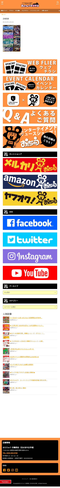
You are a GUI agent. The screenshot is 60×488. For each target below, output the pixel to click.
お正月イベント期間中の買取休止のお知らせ (24, 357)
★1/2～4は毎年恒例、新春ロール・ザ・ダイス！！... (27, 333)
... (28, 487)
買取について (4, 10)
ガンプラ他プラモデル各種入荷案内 (21, 364)
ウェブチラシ (25, 10)
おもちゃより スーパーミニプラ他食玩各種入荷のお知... (28, 380)
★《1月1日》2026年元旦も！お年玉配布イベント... (27, 325)
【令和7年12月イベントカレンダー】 (22, 349)
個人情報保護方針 (33, 478)
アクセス (11, 10)
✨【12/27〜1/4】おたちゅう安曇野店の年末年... (26, 318)
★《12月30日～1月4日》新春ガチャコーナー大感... (27, 341)
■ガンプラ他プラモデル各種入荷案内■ (22, 372)
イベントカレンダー (35, 10)
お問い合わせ (45, 10)
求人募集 (17, 10)
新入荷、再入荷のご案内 (18, 388)
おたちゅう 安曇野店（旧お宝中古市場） (29, 483)
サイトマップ (25, 478)
